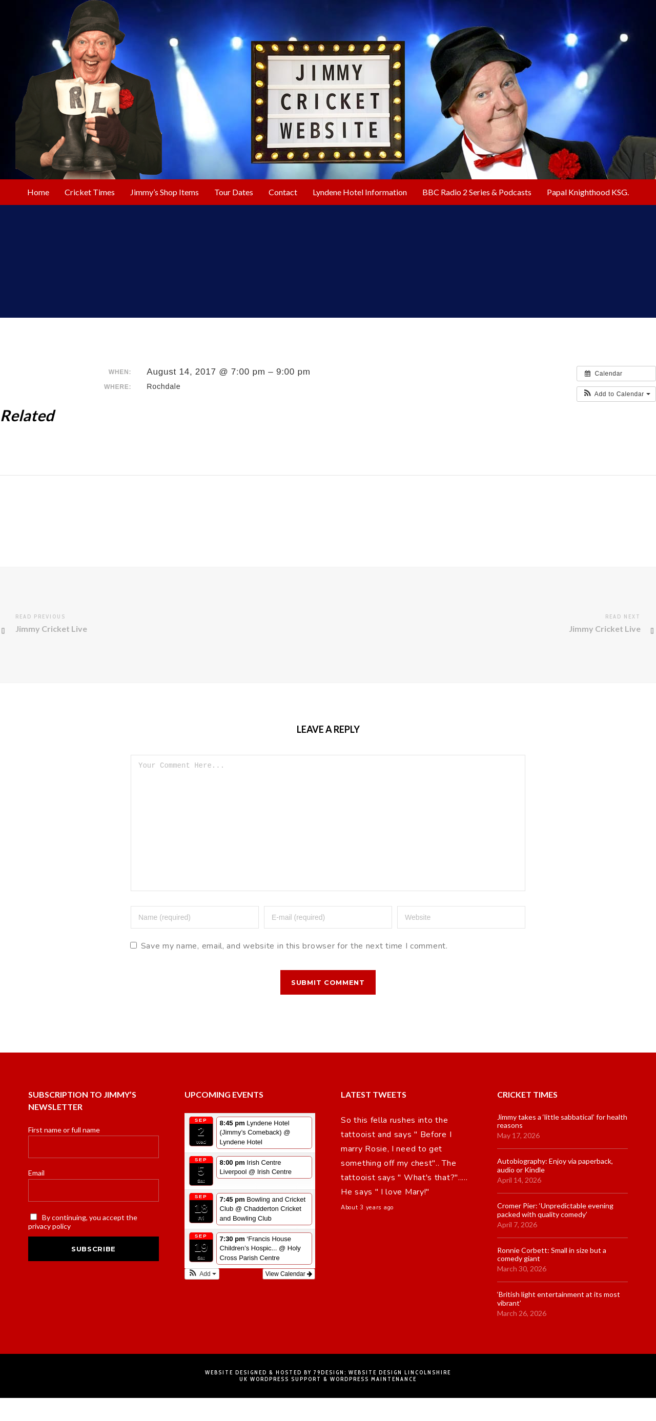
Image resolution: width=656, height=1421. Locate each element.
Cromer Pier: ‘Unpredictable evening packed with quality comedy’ (555, 1233)
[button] (616, 394)
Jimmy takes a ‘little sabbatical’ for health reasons (562, 1144)
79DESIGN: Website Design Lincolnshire (382, 1395)
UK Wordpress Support (280, 1402)
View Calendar (288, 1297)
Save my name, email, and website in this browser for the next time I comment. (294, 969)
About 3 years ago (367, 1230)
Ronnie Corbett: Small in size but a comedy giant (551, 1277)
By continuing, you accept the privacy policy (82, 1244)
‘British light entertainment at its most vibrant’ (558, 1321)
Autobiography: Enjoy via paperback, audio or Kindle (555, 1188)
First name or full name (64, 1152)
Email (36, 1195)
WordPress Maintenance (373, 1402)
